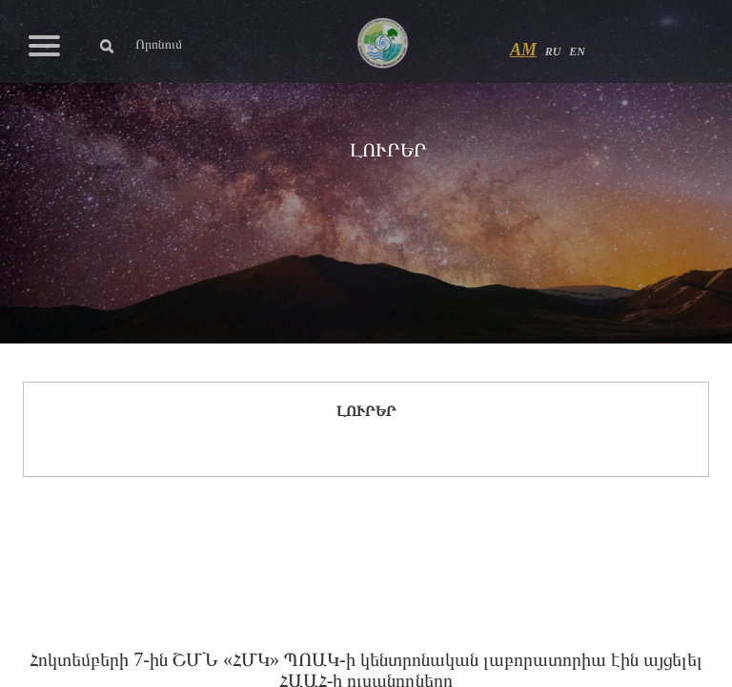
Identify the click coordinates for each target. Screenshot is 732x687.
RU (553, 51)
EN (577, 51)
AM (523, 49)
